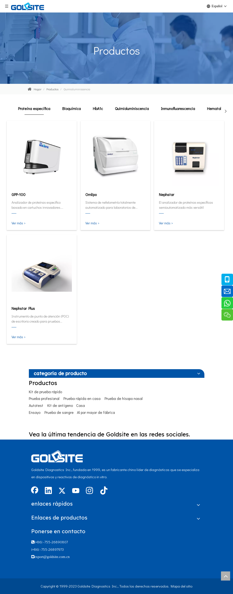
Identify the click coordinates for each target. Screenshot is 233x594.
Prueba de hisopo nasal (124, 398)
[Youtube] (76, 491)
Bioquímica (71, 108)
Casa (80, 405)
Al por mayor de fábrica (96, 412)
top (225, 576)
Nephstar (166, 194)
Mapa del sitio (181, 586)
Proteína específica (34, 108)
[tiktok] (103, 491)
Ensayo (34, 412)
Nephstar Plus (23, 308)
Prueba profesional (44, 398)
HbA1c (98, 108)
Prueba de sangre (59, 412)
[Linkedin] (48, 491)
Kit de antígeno (60, 405)
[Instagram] (89, 491)
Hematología (217, 108)
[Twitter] (62, 491)
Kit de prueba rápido (45, 391)
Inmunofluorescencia (178, 108)
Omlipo (91, 194)
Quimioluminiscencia (132, 108)
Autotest (36, 405)
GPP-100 (18, 194)
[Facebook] (34, 491)
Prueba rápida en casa (82, 398)
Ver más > (18, 223)
